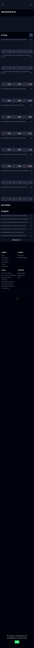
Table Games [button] (5, 257)
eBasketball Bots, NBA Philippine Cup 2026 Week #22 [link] (16, 72)
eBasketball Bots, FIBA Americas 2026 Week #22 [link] (16, 170)
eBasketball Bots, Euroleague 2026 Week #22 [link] (15, 187)
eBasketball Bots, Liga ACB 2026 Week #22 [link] (14, 121)
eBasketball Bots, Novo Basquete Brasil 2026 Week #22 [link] (16, 56)
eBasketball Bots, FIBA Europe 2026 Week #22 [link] (15, 154)
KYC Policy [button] (4, 279)
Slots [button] (2, 255)
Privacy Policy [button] (5, 288)
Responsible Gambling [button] (7, 286)
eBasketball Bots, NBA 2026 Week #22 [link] (13, 105)
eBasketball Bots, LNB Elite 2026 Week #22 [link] (14, 138)
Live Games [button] (4, 259)
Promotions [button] (21, 255)
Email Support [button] (21, 273)
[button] (17, 39)
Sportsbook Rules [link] (6, 277)
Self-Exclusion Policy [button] (7, 284)
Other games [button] (4, 262)
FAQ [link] (19, 277)
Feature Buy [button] (4, 266)
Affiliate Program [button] (22, 257)
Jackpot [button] (3, 264)
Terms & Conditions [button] (6, 273)
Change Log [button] (21, 275)
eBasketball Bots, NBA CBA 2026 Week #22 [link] (14, 88)
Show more (17, 240)
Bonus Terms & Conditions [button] (8, 275)
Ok (17, 642)
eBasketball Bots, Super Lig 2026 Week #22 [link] (14, 39)
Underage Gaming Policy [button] (8, 282)
